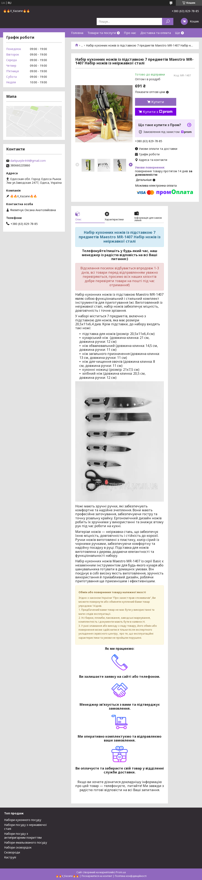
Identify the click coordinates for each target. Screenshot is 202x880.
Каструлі (10, 857)
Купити (157, 102)
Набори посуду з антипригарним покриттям (23, 835)
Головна (77, 33)
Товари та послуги (101, 33)
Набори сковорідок (18, 847)
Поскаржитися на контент (97, 876)
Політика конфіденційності (131, 876)
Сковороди (12, 852)
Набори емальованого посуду (25, 842)
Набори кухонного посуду (22, 820)
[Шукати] (167, 21)
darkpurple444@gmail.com (28, 161)
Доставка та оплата (155, 33)
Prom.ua (121, 872)
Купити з (158, 111)
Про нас (130, 33)
